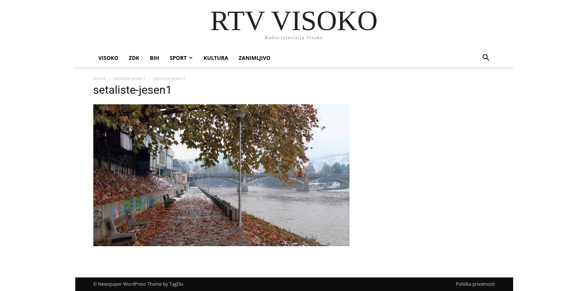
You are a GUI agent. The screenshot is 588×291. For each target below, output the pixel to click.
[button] (486, 58)
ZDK (134, 57)
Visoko (109, 57)
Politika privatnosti (475, 284)
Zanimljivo (254, 57)
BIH (154, 57)
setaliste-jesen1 (129, 78)
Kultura (216, 57)
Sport (181, 57)
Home (99, 78)
